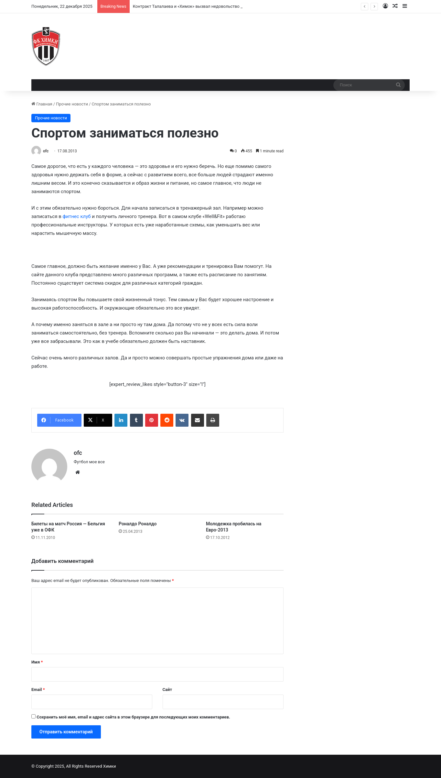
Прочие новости (72, 104)
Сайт (167, 689)
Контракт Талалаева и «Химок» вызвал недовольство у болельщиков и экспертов (214, 6)
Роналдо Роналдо (137, 523)
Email (38, 689)
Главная (41, 104)
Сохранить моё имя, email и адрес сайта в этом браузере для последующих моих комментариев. (133, 717)
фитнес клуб (76, 216)
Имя (37, 662)
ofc (45, 151)
